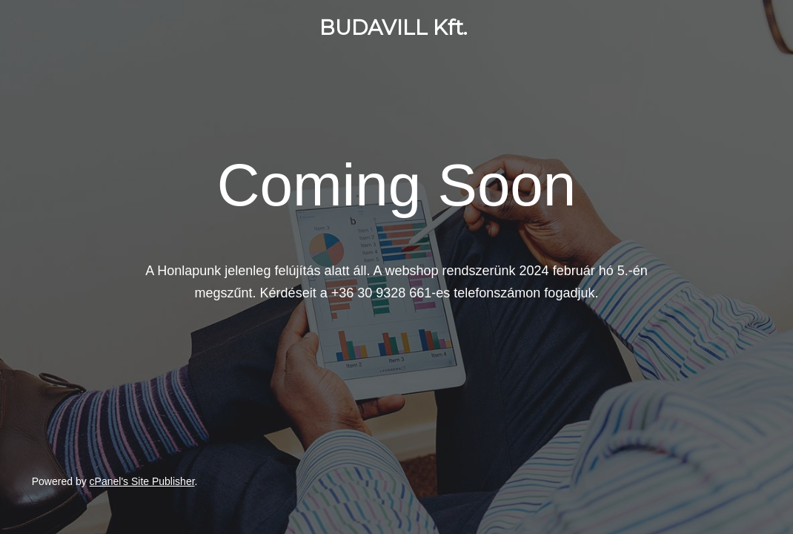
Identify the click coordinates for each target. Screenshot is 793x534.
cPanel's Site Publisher (142, 481)
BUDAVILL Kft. (393, 27)
